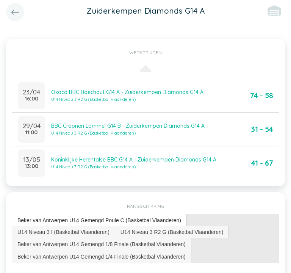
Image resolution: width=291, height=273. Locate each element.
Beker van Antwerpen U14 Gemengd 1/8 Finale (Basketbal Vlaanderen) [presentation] (101, 244)
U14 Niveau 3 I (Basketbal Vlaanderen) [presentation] (63, 232)
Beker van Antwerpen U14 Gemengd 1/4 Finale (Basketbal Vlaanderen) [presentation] (101, 257)
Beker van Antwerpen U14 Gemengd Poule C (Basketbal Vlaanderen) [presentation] (99, 220)
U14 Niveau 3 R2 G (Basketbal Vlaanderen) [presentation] (172, 232)
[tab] (99, 220)
